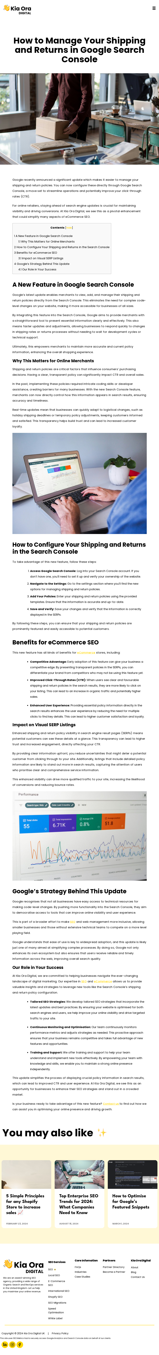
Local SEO (54, 1275)
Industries (80, 1272)
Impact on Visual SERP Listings (40, 258)
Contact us (111, 1104)
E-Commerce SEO (56, 1283)
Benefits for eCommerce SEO (35, 253)
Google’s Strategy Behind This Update (41, 264)
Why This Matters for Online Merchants (46, 241)
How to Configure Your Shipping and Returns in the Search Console (61, 247)
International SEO (58, 1291)
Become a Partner (114, 1272)
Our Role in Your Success (37, 269)
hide (69, 228)
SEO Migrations (57, 1303)
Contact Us (138, 1277)
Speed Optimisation (56, 1310)
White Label (55, 1318)
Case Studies (82, 1276)
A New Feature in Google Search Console (43, 236)
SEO (73, 922)
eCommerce (86, 653)
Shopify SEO (55, 1297)
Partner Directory (114, 1267)
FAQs (78, 1267)
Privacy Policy (60, 1333)
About (134, 1267)
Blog (133, 1272)
